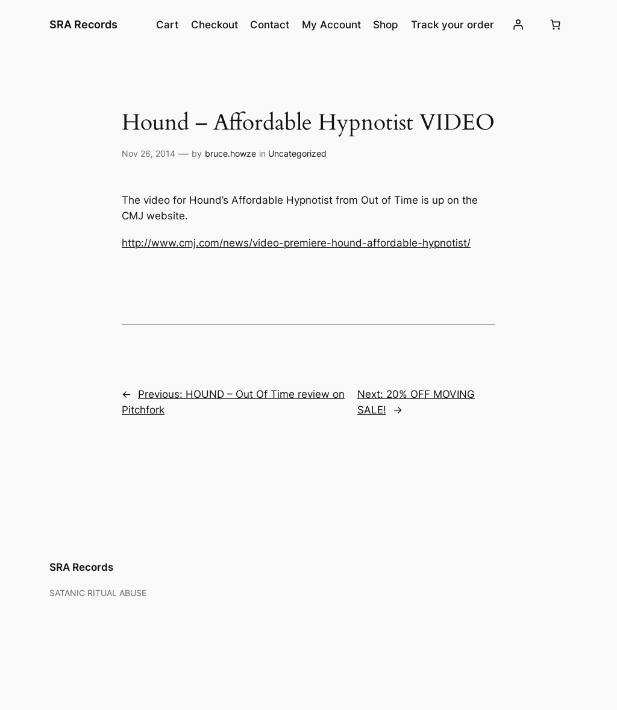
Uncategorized (297, 153)
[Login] (518, 24)
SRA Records (83, 24)
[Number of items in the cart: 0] (555, 24)
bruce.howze (230, 153)
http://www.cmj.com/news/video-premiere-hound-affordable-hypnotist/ (296, 243)
